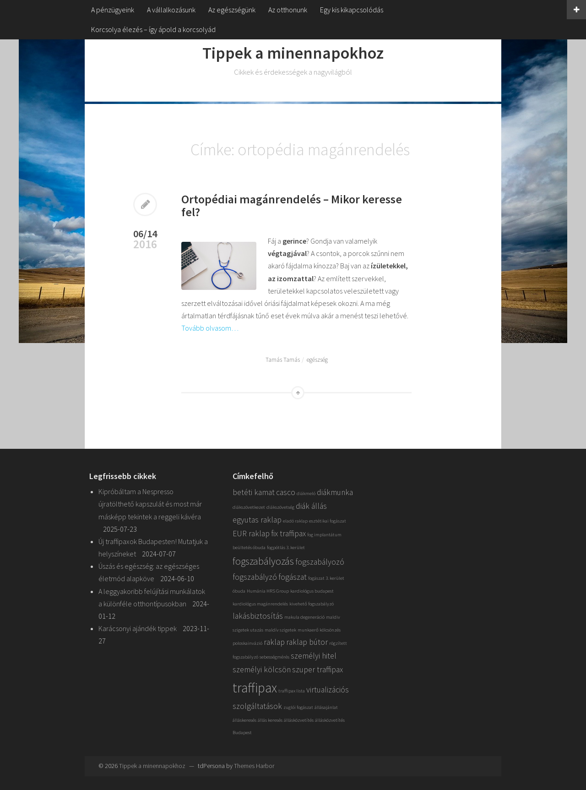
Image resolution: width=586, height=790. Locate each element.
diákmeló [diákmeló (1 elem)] (306, 493)
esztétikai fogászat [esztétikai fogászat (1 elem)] (327, 521)
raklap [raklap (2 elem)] (274, 642)
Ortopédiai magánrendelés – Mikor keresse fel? (291, 205)
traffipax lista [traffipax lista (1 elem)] (291, 691)
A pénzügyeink (112, 9)
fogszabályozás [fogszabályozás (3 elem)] (263, 561)
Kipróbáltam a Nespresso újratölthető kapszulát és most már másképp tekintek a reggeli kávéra (150, 504)
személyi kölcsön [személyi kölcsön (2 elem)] (262, 670)
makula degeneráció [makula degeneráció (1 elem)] (304, 617)
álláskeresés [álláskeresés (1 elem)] (244, 720)
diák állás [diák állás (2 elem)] (311, 506)
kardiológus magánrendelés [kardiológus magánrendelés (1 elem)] (260, 604)
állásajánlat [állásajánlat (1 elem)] (326, 707)
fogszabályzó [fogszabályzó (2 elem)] (255, 577)
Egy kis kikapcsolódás (351, 9)
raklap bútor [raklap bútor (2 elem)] (307, 642)
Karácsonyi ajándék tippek (137, 628)
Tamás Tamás (283, 360)
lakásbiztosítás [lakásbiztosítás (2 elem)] (258, 616)
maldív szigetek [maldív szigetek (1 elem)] (280, 630)
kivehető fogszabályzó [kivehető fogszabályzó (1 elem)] (311, 604)
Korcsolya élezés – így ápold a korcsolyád (153, 29)
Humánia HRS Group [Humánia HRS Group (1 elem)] (268, 591)
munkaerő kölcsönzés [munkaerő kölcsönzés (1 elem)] (319, 630)
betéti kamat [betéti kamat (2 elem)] (254, 492)
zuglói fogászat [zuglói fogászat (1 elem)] (298, 707)
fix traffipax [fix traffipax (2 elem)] (288, 533)
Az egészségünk (231, 9)
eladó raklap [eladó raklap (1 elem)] (295, 521)
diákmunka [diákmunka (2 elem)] (335, 492)
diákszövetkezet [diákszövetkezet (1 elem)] (249, 507)
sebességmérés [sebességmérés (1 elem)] (274, 657)
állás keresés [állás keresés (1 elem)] (270, 720)
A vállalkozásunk (171, 9)
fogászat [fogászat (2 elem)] (292, 577)
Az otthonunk (287, 9)
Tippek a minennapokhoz (293, 53)
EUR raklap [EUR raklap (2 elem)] (251, 533)
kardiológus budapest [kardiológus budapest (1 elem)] (312, 591)
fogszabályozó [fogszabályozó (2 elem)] (319, 562)
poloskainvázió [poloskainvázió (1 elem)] (247, 643)
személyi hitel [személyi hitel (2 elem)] (313, 656)
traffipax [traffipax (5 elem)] (255, 687)
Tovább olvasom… (210, 327)
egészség (317, 360)
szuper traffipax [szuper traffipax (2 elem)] (317, 670)
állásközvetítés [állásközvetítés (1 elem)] (299, 720)
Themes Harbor (254, 766)
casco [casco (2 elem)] (285, 492)
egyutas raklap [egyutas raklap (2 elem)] (257, 520)
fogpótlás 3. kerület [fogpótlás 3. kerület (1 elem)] (286, 547)
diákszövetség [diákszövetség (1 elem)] (280, 507)
